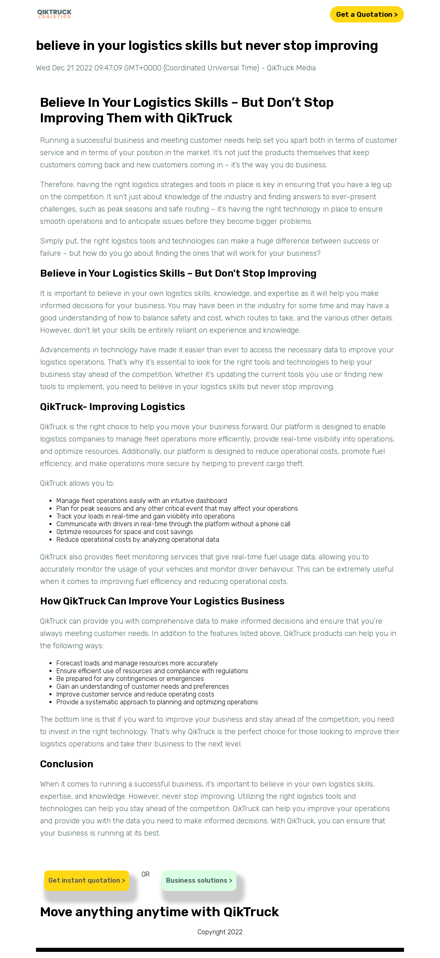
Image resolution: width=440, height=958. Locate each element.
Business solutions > (199, 880)
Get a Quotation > (367, 14)
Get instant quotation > (86, 880)
